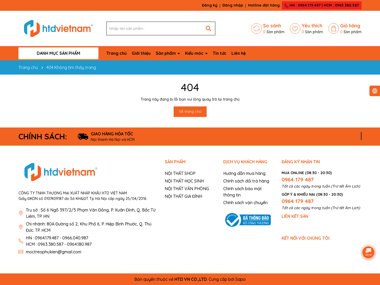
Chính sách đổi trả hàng (246, 181)
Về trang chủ (190, 111)
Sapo (240, 279)
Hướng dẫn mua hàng (244, 173)
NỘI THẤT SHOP (180, 173)
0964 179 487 (298, 179)
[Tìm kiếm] (208, 28)
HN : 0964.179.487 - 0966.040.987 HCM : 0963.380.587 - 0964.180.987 (59, 241)
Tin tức (219, 53)
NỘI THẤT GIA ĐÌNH (183, 196)
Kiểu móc (195, 53)
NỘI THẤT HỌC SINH (184, 181)
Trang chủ (116, 53)
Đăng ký (209, 5)
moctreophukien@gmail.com (53, 251)
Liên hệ (238, 53)
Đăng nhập (232, 5)
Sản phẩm (166, 53)
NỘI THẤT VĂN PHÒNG (187, 188)
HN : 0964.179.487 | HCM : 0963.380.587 (321, 5)
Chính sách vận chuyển (245, 202)
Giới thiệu (141, 53)
